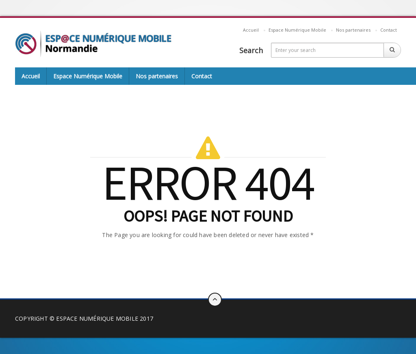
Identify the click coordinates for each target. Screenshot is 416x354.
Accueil (251, 30)
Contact (388, 30)
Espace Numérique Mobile (297, 30)
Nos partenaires (353, 30)
